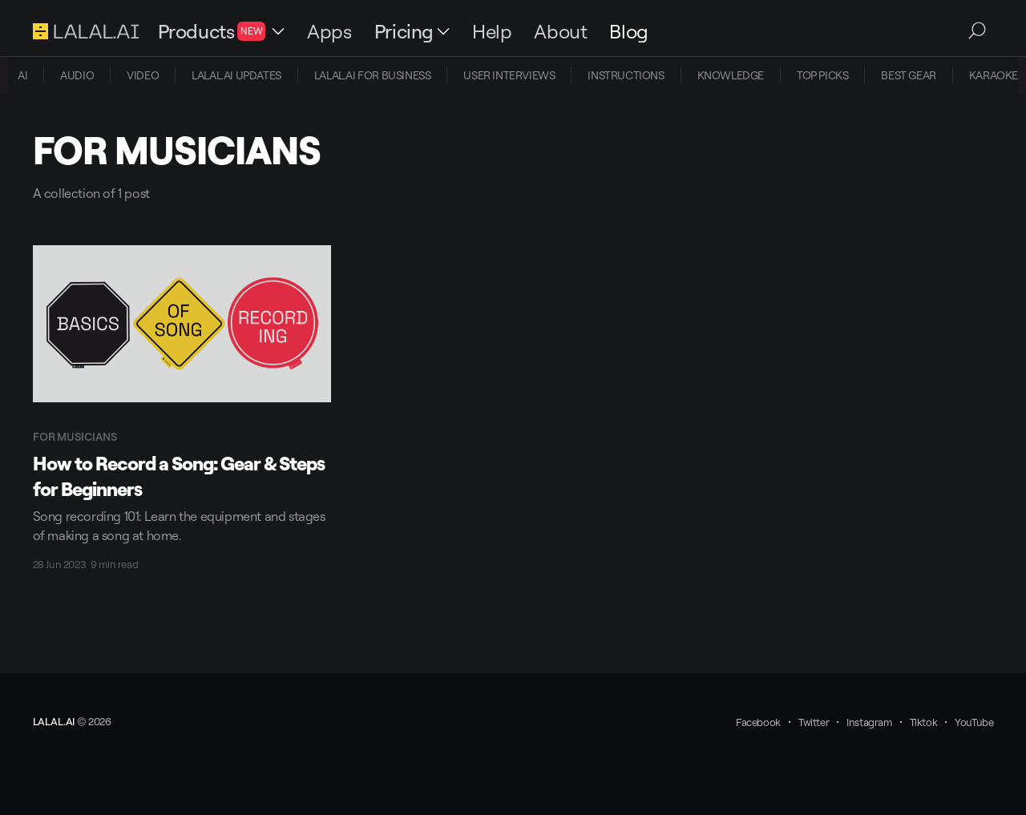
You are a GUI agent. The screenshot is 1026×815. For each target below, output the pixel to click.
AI (22, 75)
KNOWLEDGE (730, 75)
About (560, 31)
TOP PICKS (822, 75)
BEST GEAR (908, 75)
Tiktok (924, 722)
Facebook (758, 722)
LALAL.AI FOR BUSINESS (372, 75)
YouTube (974, 722)
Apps (329, 31)
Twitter (813, 722)
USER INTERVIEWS (509, 75)
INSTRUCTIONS (626, 75)
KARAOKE (993, 75)
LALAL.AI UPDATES (236, 75)
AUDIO (77, 75)
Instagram (868, 722)
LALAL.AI (54, 721)
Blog (628, 31)
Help (491, 31)
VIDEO (143, 75)
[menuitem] (22, 75)
